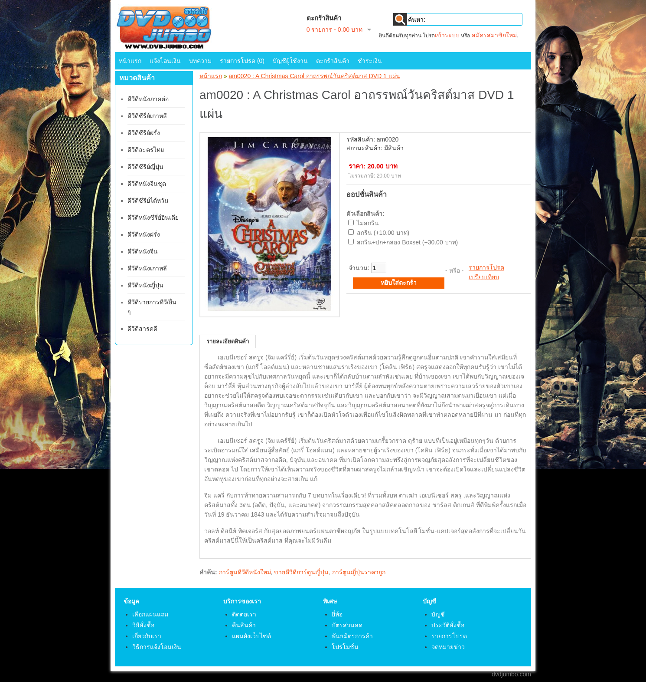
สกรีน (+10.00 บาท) (383, 232)
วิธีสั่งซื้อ (143, 625)
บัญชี (438, 614)
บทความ (200, 60)
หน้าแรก (130, 60)
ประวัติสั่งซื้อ (447, 625)
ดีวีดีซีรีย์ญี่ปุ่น (145, 166)
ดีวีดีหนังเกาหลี (147, 268)
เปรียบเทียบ (484, 276)
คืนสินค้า (244, 625)
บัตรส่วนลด (347, 625)
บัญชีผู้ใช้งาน (290, 60)
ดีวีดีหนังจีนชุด (146, 183)
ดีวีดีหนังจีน (142, 251)
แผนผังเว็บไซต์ (251, 636)
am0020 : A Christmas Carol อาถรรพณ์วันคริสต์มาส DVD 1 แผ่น (314, 75)
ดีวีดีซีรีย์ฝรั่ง (143, 132)
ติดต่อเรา (244, 614)
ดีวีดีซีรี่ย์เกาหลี (147, 115)
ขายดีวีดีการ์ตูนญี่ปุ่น (301, 572)
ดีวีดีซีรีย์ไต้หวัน (148, 200)
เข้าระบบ (447, 35)
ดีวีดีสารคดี (142, 328)
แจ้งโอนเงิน (165, 60)
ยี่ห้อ (337, 614)
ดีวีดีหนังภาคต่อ (148, 99)
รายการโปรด (486, 267)
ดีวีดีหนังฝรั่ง (143, 234)
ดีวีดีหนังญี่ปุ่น (145, 285)
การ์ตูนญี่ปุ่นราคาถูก (358, 572)
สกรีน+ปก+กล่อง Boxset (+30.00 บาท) (407, 242)
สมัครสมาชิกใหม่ (494, 35)
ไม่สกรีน (368, 223)
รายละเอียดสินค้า (227, 341)
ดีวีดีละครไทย (145, 149)
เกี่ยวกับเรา (146, 636)
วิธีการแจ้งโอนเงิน (156, 646)
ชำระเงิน (370, 60)
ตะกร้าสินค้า (332, 60)
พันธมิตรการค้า (352, 636)
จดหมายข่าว (448, 646)
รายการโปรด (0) (242, 60)
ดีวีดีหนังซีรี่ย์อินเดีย (153, 217)
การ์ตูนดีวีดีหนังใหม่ (245, 572)
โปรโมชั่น (345, 646)
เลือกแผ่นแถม (150, 614)
